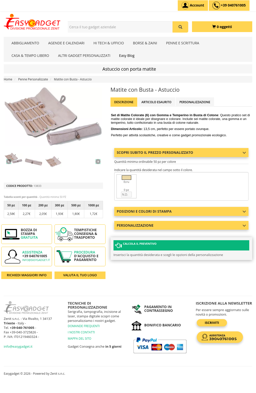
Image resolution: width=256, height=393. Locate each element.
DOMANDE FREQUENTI (84, 326)
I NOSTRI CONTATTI (81, 332)
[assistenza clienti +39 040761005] (229, 5)
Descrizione (124, 102)
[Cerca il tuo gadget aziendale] (180, 27)
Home (8, 79)
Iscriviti (212, 322)
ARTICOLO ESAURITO (157, 102)
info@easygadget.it (36, 260)
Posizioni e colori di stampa (181, 211)
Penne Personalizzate (33, 79)
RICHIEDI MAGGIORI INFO (26, 275)
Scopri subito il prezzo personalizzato (181, 152)
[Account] (193, 5)
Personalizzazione (195, 102)
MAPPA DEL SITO (79, 338)
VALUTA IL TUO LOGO (80, 275)
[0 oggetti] (222, 26)
